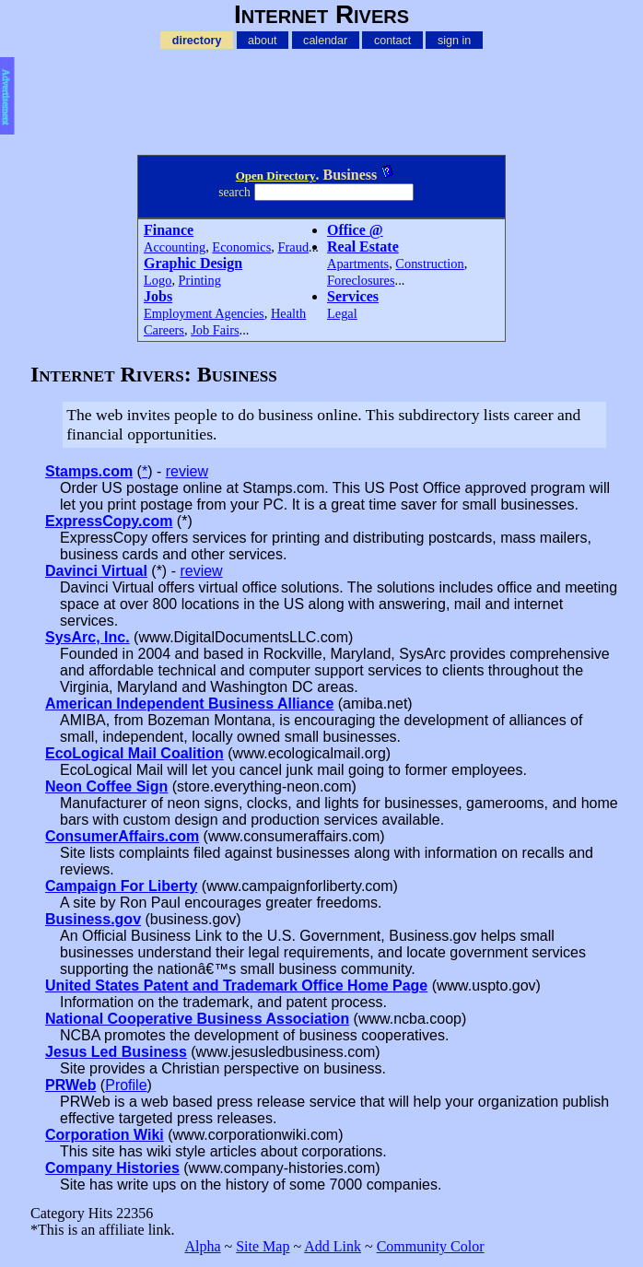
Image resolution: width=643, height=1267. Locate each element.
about (262, 39)
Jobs (158, 296)
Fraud (294, 247)
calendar (325, 39)
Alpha (202, 1246)
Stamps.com (89, 471)
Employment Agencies (204, 313)
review (187, 471)
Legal (342, 313)
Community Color (431, 1246)
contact (392, 39)
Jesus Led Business (116, 1052)
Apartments (358, 263)
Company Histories (112, 1168)
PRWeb (70, 1085)
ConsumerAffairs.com (122, 836)
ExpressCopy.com (108, 521)
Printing (200, 280)
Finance (168, 230)
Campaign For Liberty (121, 886)
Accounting (174, 247)
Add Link (332, 1246)
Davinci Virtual (96, 571)
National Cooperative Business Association (197, 1019)
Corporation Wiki (104, 1135)
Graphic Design (193, 263)
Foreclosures (361, 280)
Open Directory (276, 175)
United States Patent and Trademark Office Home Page (236, 985)
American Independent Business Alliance (189, 703)
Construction (429, 263)
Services (353, 296)
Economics (241, 247)
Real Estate (363, 246)
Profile (125, 1085)
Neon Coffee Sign (106, 786)
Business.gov (93, 919)
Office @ (355, 230)
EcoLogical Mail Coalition (134, 753)
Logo (157, 280)
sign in (454, 39)
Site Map (262, 1246)
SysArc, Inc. (87, 637)
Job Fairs (215, 330)
